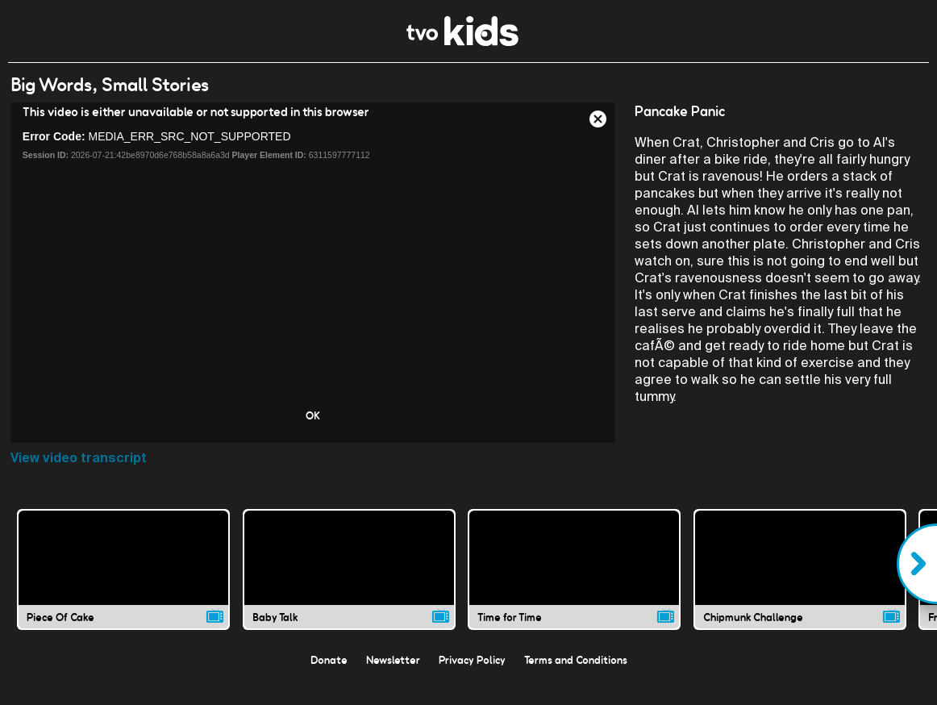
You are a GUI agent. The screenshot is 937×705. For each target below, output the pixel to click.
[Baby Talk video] (349, 569)
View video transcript (78, 457)
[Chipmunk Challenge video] (799, 569)
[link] (462, 41)
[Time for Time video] (574, 569)
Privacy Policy (472, 660)
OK (313, 415)
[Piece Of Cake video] (123, 569)
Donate (329, 660)
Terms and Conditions (575, 660)
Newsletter (393, 660)
